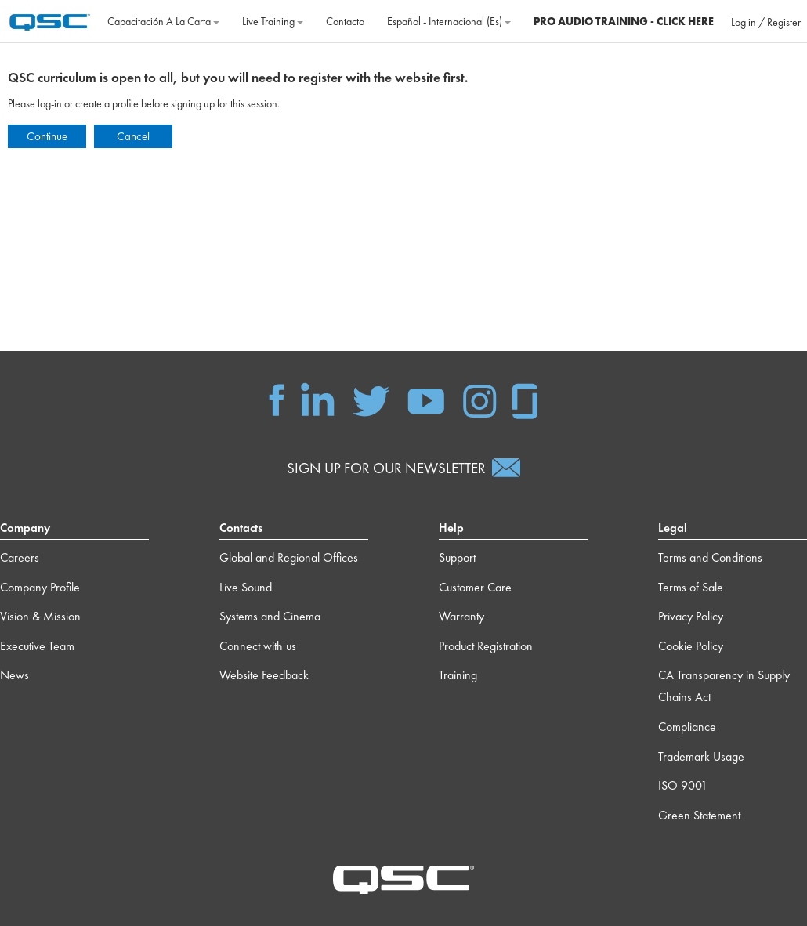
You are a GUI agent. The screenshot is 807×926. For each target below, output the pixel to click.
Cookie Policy (690, 646)
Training (458, 675)
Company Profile (40, 587)
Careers (19, 557)
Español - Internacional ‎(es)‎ (449, 21)
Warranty (461, 616)
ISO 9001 (682, 785)
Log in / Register (766, 22)
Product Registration (486, 646)
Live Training (272, 21)
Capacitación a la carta (163, 21)
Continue (47, 136)
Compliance (687, 726)
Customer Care (475, 587)
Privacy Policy (690, 616)
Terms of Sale (690, 587)
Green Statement (699, 815)
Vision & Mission (40, 616)
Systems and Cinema (269, 616)
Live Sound (245, 587)
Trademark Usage (701, 756)
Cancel (133, 136)
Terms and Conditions (710, 557)
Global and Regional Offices (288, 557)
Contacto (345, 21)
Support (457, 557)
